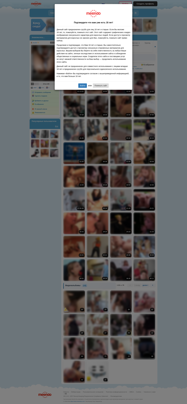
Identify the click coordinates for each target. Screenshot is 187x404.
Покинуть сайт (101, 86)
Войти (82, 86)
